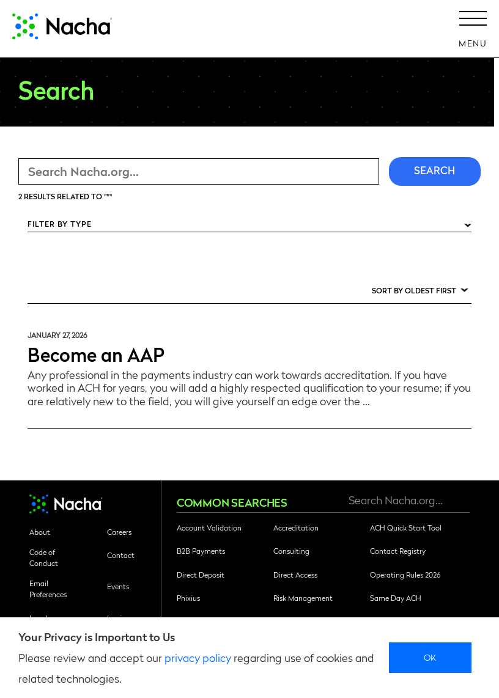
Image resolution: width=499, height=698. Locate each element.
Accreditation (296, 527)
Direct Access (295, 574)
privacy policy (197, 657)
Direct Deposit (200, 574)
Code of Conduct (43, 557)
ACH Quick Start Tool (406, 527)
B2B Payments (201, 551)
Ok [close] (430, 657)
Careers (119, 532)
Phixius (188, 598)
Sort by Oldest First (414, 290)
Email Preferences (48, 588)
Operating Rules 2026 (405, 574)
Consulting (291, 551)
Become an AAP (96, 353)
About (39, 532)
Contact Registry (398, 551)
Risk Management (303, 598)
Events (118, 586)
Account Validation (209, 527)
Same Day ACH (395, 598)
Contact (121, 555)
